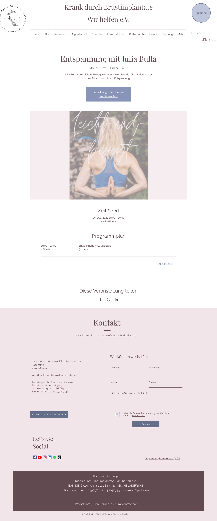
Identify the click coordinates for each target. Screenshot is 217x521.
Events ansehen (108, 96)
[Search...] (206, 33)
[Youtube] (40, 457)
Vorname (115, 367)
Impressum (151, 458)
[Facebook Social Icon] (35, 457)
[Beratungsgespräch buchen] (49, 414)
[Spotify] (54, 457)
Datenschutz (166, 458)
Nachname (154, 367)
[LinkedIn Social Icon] (49, 457)
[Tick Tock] (59, 457)
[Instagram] (45, 457)
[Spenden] (201, 13)
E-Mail (114, 382)
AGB (177, 458)
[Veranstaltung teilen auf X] (108, 299)
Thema (152, 382)
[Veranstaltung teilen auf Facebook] (100, 299)
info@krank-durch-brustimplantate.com (55, 375)
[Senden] (145, 424)
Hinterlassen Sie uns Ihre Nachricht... (130, 393)
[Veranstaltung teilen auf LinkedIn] (116, 299)
